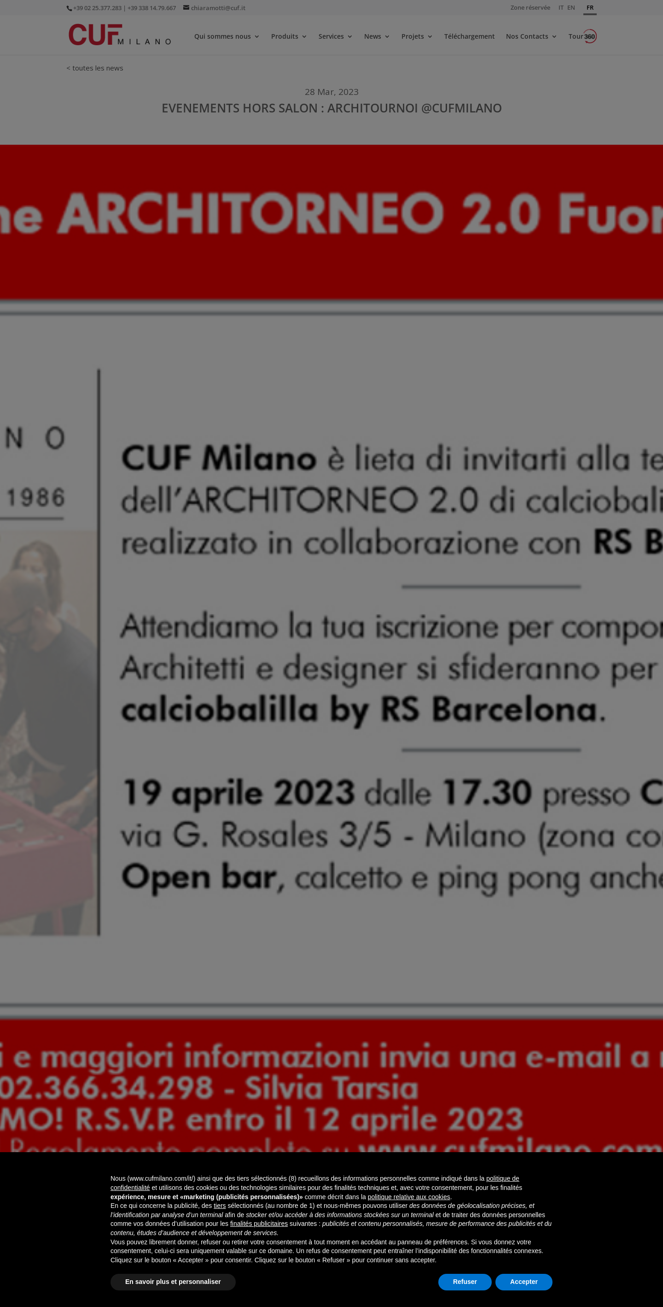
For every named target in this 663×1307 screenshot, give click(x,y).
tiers (220, 1205)
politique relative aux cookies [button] (409, 1197)
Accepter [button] (524, 1281)
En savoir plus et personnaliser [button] (173, 1281)
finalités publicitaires (259, 1223)
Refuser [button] (465, 1281)
